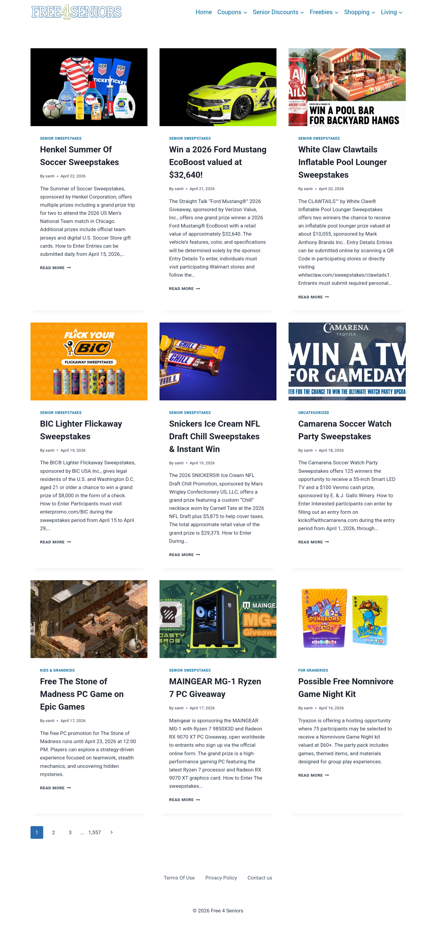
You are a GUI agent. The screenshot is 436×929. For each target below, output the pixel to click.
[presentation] (89, 87)
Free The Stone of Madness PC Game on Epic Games (82, 694)
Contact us (259, 878)
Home (204, 12)
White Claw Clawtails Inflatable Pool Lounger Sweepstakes (342, 162)
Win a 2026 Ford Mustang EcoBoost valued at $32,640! (217, 162)
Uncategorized (313, 413)
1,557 (94, 832)
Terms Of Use (179, 878)
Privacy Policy (221, 878)
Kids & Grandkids (57, 670)
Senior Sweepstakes (61, 138)
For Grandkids (313, 670)
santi (50, 175)
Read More (55, 267)
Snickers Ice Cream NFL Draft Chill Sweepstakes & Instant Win (214, 436)
